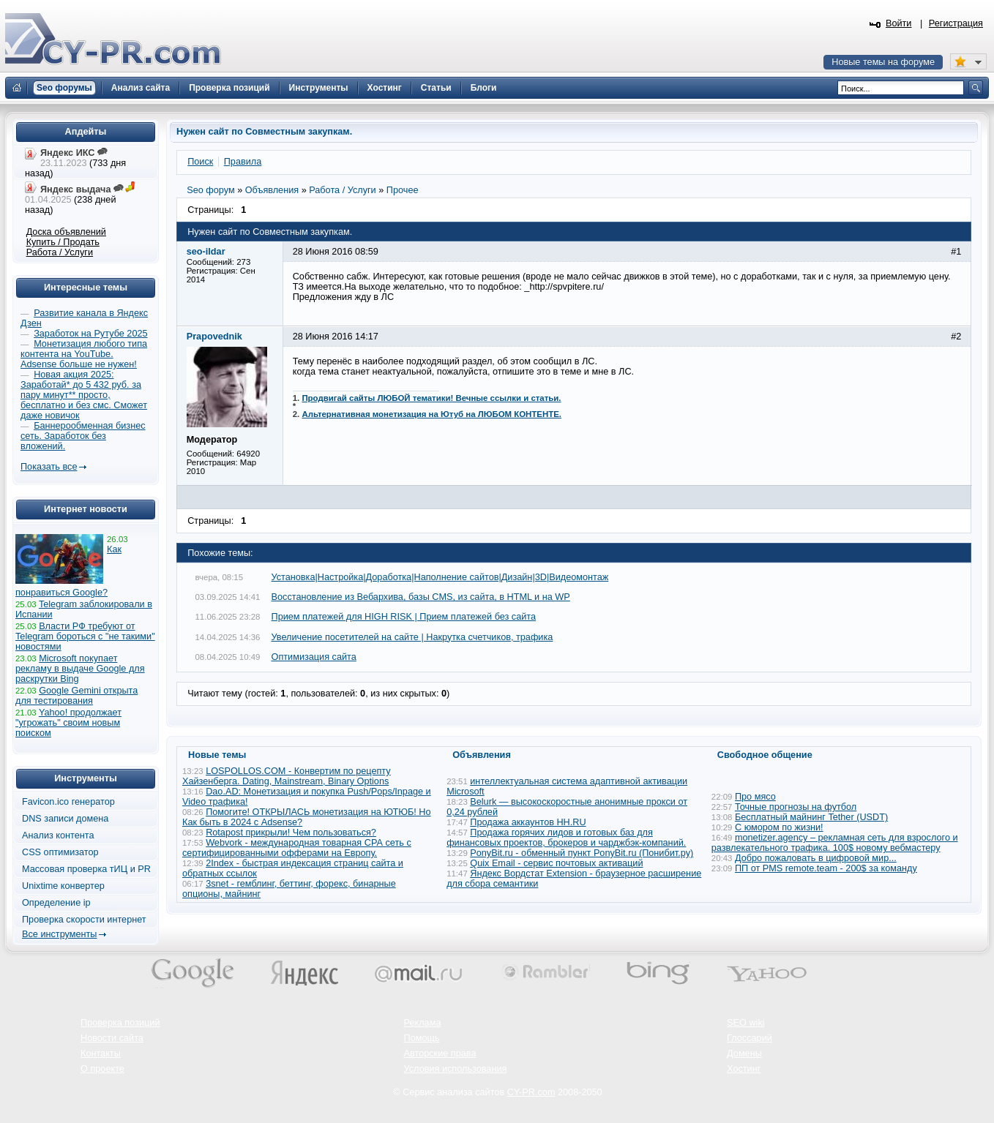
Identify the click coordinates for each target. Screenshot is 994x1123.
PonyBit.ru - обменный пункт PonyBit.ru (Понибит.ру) (581, 853)
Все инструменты (59, 934)
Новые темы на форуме (883, 62)
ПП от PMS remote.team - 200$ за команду (826, 868)
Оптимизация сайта (314, 657)
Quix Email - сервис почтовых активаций (556, 863)
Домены (744, 1053)
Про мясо (755, 797)
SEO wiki (745, 1023)
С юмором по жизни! (779, 827)
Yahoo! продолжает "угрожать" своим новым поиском (68, 722)
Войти (899, 23)
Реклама (422, 1023)
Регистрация (956, 23)
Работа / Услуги (59, 252)
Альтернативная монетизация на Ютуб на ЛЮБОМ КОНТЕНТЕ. (431, 414)
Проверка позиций (120, 1023)
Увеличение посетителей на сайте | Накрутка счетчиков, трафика (412, 637)
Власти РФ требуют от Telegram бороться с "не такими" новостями (85, 636)
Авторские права (440, 1053)
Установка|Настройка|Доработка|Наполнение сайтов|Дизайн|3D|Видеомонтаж (440, 577)
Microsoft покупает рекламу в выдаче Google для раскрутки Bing (80, 668)
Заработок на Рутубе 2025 (90, 333)
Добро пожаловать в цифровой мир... (816, 858)
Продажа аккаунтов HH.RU (528, 822)
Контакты (101, 1053)
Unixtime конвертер (63, 886)
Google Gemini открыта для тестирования (76, 696)
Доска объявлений (66, 232)
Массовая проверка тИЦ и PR (86, 869)
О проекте (102, 1069)
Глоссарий (749, 1038)
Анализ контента (58, 835)
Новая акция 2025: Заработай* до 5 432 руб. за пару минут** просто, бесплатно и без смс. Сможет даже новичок (83, 395)
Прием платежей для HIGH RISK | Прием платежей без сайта (404, 617)
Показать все (48, 467)
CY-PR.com (531, 1092)
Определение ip (56, 903)
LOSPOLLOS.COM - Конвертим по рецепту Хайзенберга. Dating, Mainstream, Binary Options (286, 776)
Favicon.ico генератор (68, 802)
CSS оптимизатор (60, 852)
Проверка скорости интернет (84, 919)
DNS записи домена (65, 819)
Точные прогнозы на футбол (795, 807)
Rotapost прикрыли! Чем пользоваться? (291, 832)
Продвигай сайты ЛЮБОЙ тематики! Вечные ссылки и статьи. (431, 398)
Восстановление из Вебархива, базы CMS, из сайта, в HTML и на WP (421, 597)
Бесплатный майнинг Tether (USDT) (811, 817)
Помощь (422, 1038)
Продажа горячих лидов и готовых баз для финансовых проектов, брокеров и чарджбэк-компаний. (566, 837)
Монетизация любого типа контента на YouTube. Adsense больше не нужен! (83, 354)
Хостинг (744, 1069)
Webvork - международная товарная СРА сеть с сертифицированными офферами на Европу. (296, 848)
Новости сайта (112, 1038)
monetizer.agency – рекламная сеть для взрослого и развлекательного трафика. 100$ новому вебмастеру (834, 843)
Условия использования (455, 1069)
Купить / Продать (63, 242)
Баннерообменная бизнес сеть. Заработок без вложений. (83, 436)
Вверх (906, 1071)
